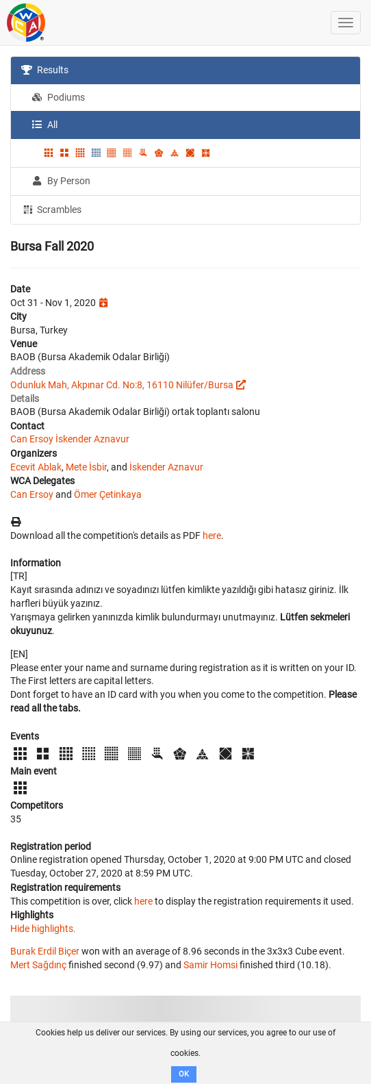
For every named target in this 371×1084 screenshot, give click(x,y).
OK (184, 1074)
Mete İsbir (86, 467)
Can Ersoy (31, 438)
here (212, 535)
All (44, 124)
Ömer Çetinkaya (108, 494)
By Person (60, 180)
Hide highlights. (43, 928)
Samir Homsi (210, 964)
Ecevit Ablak (36, 467)
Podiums (58, 97)
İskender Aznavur (92, 438)
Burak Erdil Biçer (44, 951)
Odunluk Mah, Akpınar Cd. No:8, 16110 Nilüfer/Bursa (121, 384)
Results (44, 69)
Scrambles (51, 209)
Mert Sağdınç (38, 964)
